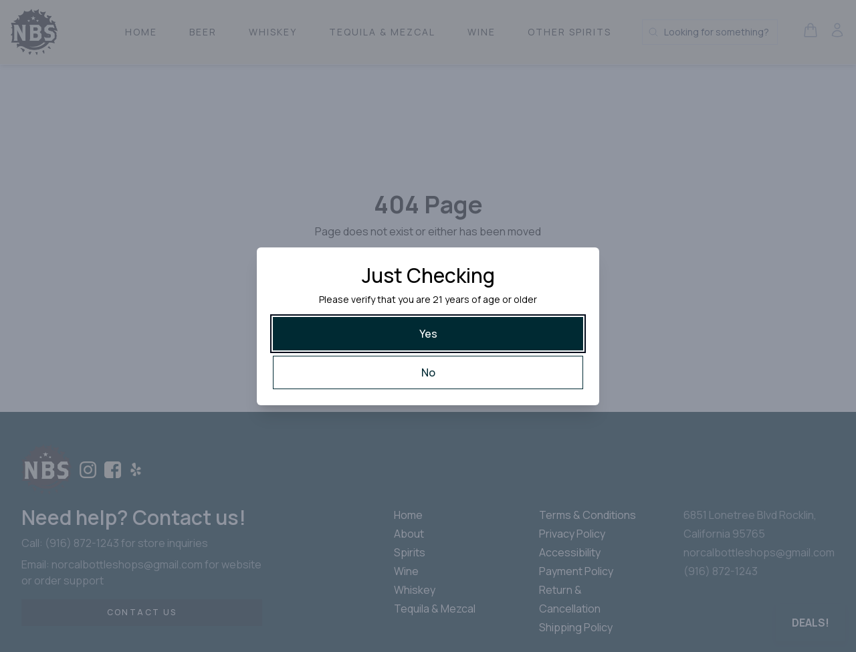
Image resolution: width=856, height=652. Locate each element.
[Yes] (428, 333)
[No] (428, 372)
